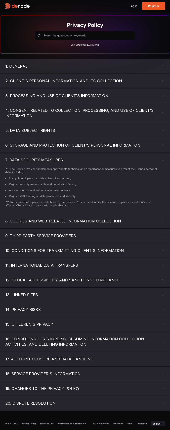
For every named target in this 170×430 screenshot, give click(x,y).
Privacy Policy (28, 424)
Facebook (118, 423)
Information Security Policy (71, 424)
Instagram (142, 423)
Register (153, 6)
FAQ (16, 424)
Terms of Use (47, 424)
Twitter (129, 423)
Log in (133, 6)
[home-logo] (45, 6)
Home (8, 424)
